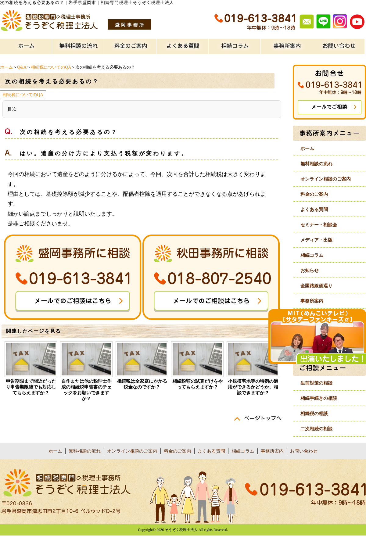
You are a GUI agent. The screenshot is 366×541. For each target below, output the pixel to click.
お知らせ (309, 270)
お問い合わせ (304, 451)
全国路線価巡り (316, 285)
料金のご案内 (314, 194)
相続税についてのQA (51, 67)
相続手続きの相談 (318, 398)
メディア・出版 (316, 240)
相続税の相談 (314, 413)
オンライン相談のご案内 (325, 179)
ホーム (6, 67)
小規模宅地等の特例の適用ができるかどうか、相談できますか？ (253, 387)
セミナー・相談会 (318, 224)
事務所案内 (311, 301)
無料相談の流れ (316, 163)
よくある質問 (314, 209)
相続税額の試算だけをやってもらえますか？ (197, 384)
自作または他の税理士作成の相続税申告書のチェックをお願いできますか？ (86, 390)
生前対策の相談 (316, 383)
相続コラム (311, 255)
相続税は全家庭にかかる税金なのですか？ (142, 384)
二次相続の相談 (316, 428)
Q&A (22, 67)
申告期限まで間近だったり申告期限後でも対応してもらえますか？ (31, 387)
